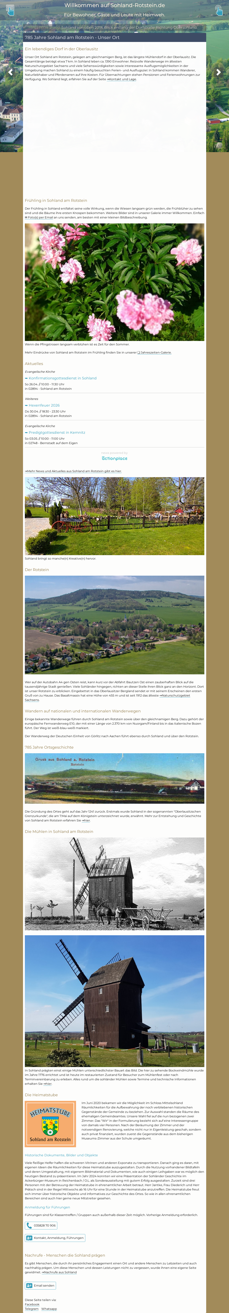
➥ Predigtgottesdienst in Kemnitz (55, 432)
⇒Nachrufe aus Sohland (59, 1272)
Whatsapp (49, 1309)
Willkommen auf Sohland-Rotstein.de (114, 5)
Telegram (32, 1309)
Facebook (32, 1304)
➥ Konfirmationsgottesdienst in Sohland (61, 378)
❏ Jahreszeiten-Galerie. (154, 352)
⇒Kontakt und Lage (121, 79)
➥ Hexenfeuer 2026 (42, 405)
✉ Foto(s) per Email (39, 217)
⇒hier (86, 820)
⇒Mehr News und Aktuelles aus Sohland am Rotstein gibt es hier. (73, 471)
